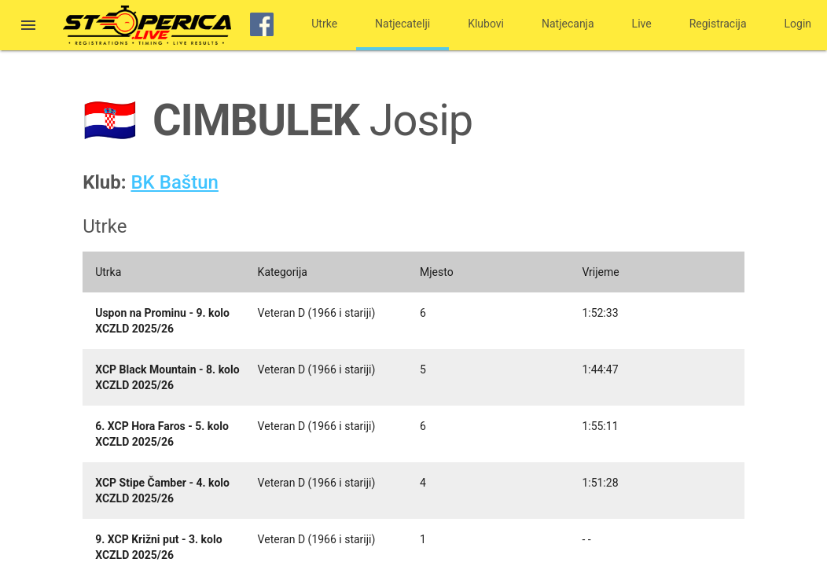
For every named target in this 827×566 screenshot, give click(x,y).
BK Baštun (174, 182)
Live (642, 23)
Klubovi (486, 23)
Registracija (718, 23)
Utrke (324, 23)
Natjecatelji (402, 23)
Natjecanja (568, 23)
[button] (28, 27)
